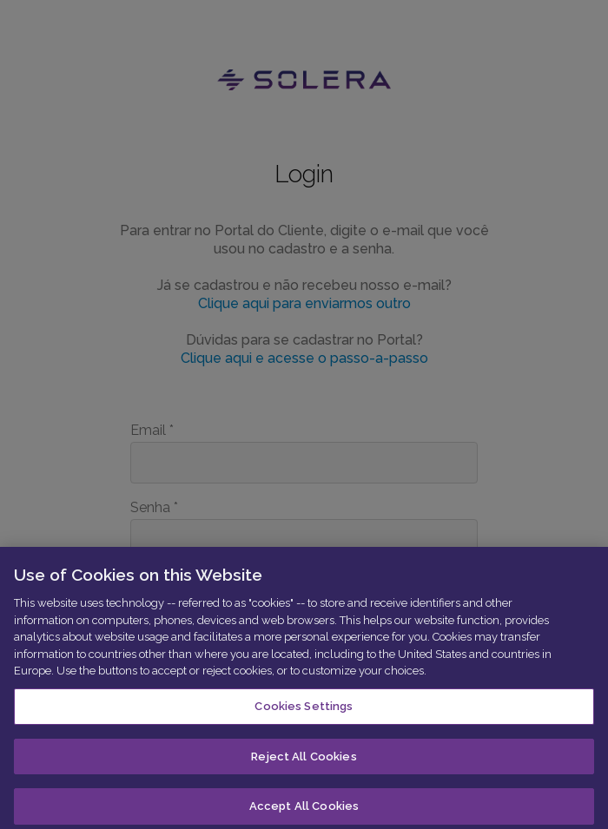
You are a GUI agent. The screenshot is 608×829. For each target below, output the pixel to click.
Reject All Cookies (303, 759)
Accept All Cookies (304, 810)
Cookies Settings (303, 710)
